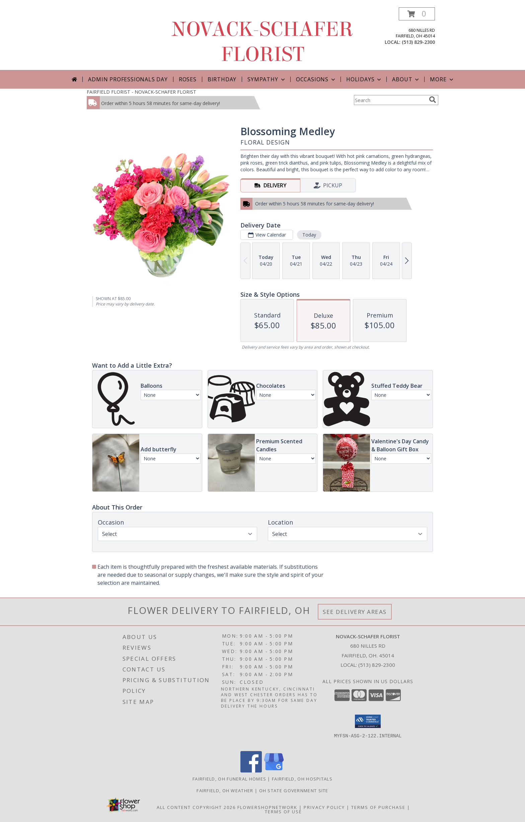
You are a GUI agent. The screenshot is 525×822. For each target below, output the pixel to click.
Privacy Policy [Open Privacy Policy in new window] (324, 807)
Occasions (316, 79)
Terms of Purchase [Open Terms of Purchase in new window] (378, 807)
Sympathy (266, 79)
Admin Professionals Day (127, 79)
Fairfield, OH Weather (225, 791)
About (406, 79)
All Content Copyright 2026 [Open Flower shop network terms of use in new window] (196, 807)
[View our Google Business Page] (274, 770)
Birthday (222, 79)
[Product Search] (390, 100)
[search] (432, 99)
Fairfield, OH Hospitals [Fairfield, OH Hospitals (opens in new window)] (302, 779)
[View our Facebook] (251, 770)
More (442, 79)
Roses (188, 79)
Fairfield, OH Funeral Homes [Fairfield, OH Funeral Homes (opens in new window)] (229, 779)
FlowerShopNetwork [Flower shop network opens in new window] (267, 807)
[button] (417, 13)
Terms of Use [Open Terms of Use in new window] (283, 812)
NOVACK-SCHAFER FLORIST (262, 42)
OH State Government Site (293, 791)
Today (309, 235)
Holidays (364, 79)
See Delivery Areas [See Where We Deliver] (355, 612)
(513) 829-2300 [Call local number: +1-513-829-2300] (418, 42)
